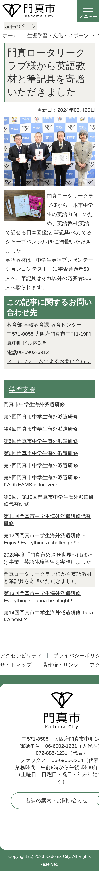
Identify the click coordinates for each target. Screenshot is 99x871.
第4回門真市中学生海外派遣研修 (41, 429)
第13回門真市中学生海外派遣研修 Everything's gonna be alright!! (42, 596)
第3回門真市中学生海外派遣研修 (41, 416)
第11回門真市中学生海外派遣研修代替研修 (47, 519)
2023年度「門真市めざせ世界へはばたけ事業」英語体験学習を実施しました (48, 558)
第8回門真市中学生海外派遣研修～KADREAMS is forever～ (43, 481)
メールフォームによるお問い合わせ (49, 361)
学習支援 (22, 389)
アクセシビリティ (21, 655)
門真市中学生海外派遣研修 (34, 404)
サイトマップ (16, 665)
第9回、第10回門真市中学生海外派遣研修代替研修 (49, 500)
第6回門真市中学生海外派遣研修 (41, 453)
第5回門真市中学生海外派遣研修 (41, 441)
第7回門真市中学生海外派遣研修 (41, 465)
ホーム (10, 35)
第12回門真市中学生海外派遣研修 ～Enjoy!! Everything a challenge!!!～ (45, 539)
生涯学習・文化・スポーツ (58, 35)
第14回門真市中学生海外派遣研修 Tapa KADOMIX (48, 616)
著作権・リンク (61, 665)
